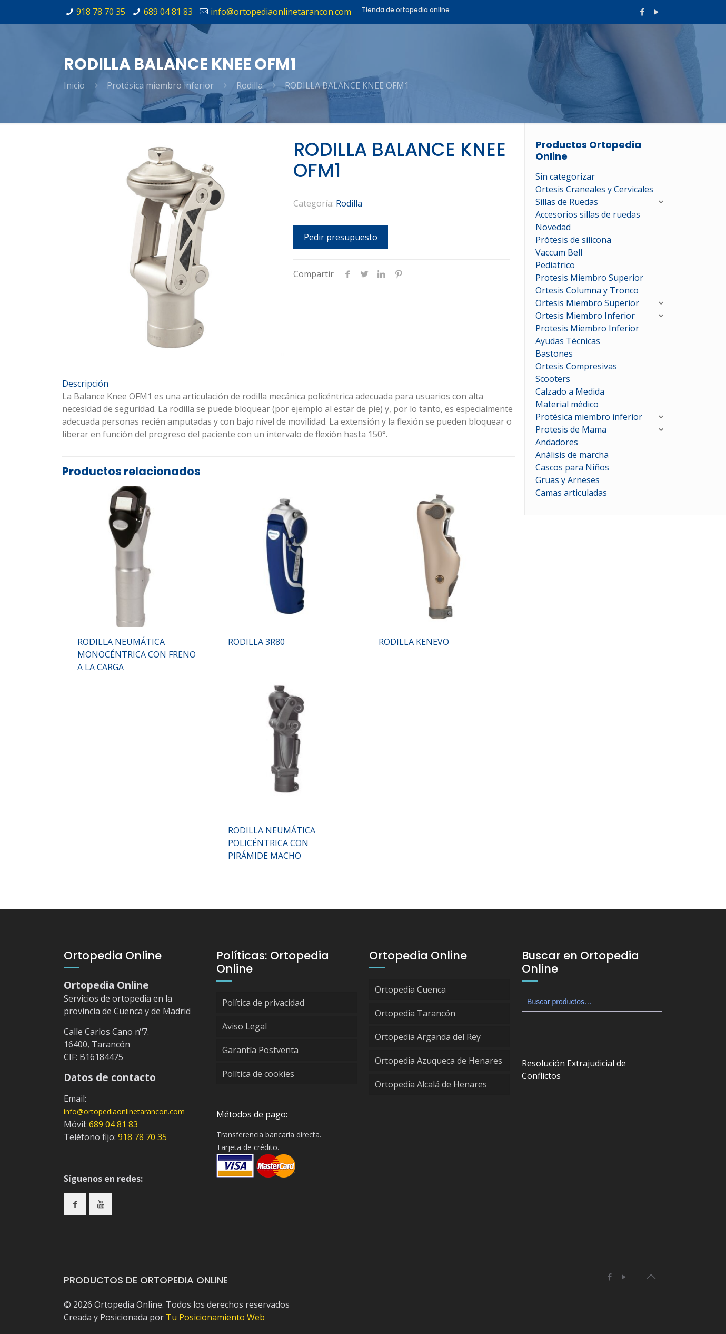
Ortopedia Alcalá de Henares (431, 1084)
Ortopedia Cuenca (410, 989)
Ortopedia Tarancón (415, 1013)
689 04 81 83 (168, 11)
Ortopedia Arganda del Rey (428, 1037)
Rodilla (249, 85)
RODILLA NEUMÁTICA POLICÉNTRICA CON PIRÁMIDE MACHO (271, 843)
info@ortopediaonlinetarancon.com (281, 11)
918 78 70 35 (100, 11)
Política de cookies (258, 1074)
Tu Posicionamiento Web (215, 1317)
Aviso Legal (244, 1026)
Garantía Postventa (260, 1050)
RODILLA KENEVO (414, 642)
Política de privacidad (263, 1002)
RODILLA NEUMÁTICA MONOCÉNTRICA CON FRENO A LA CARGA (136, 654)
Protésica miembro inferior (160, 85)
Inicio (74, 85)
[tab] (288, 383)
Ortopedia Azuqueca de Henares (438, 1060)
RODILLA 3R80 (256, 642)
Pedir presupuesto (340, 237)
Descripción (85, 383)
